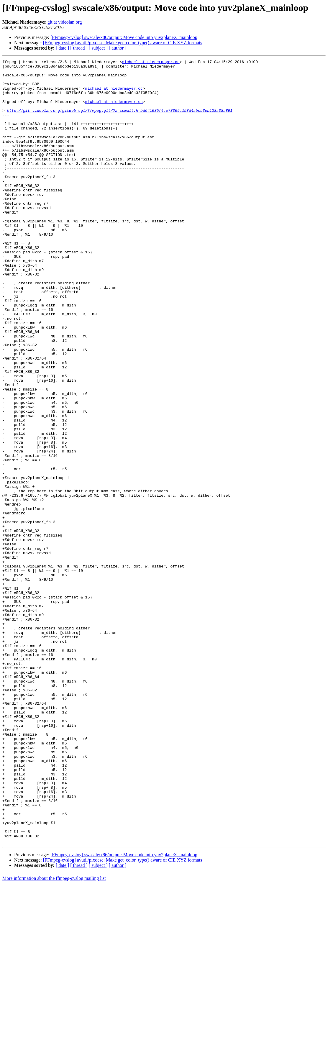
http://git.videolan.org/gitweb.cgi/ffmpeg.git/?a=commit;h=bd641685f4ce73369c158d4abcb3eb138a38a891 (119, 121)
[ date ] (62, 47)
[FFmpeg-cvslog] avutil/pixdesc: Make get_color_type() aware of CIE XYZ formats (122, 42)
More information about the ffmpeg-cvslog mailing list (54, 1034)
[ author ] (118, 47)
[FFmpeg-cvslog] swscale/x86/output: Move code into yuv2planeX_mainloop (123, 37)
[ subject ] (98, 47)
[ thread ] (79, 47)
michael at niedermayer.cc (151, 62)
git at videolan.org (64, 21)
